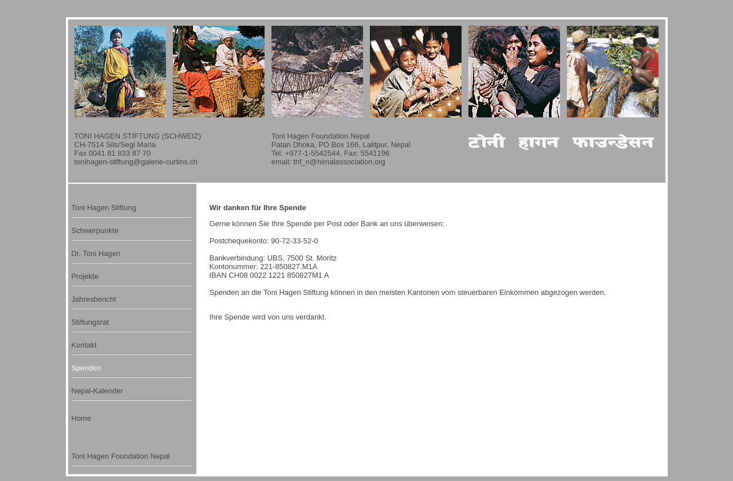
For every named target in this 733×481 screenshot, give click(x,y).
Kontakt (84, 345)
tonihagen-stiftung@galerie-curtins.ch (136, 161)
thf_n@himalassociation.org (339, 161)
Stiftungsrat (90, 322)
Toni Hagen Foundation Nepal (121, 456)
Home (82, 418)
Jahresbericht (94, 299)
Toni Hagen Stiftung (104, 207)
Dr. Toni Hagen (96, 253)
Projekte (85, 276)
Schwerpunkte (95, 230)
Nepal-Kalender (97, 391)
